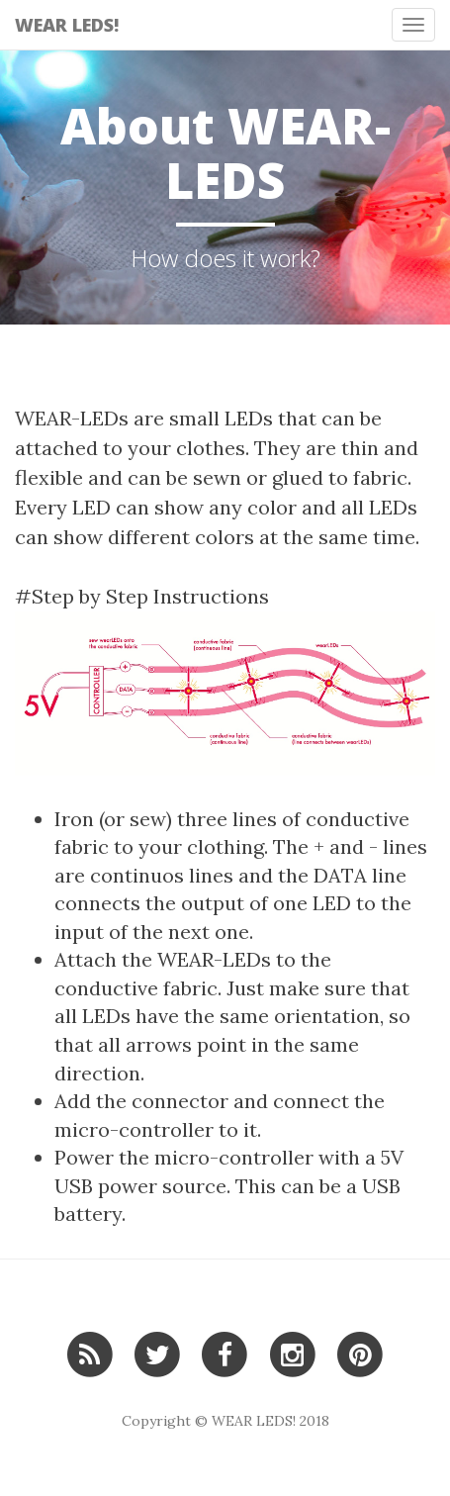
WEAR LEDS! (67, 25)
